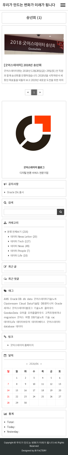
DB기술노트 (37, 317)
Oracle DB (15, 299)
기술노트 (38, 308)
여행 (27, 317)
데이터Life (9, 322)
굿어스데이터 (53, 322)
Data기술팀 (33, 303)
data (29, 299)
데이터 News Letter (23, 236)
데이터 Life (19, 255)
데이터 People (20, 251)
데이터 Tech (20, 241)
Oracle (58, 303)
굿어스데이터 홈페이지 (22, 345)
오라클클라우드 (36, 313)
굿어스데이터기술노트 (45, 299)
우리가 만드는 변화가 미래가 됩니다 (29, 5)
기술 (47, 317)
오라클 (23, 313)
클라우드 (48, 308)
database (9, 326)
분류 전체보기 (17, 231)
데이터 (19, 326)
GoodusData (11, 313)
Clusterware (11, 303)
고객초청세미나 (53, 313)
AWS (6, 299)
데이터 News (19, 246)
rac (53, 317)
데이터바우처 (23, 322)
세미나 (7, 308)
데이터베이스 (38, 322)
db (24, 299)
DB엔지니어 (47, 303)
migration (10, 317)
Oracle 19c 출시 (15, 192)
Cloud (22, 303)
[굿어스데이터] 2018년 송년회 (23, 65)
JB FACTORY (40, 450)
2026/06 (33, 363)
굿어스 (20, 317)
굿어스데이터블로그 (22, 308)
